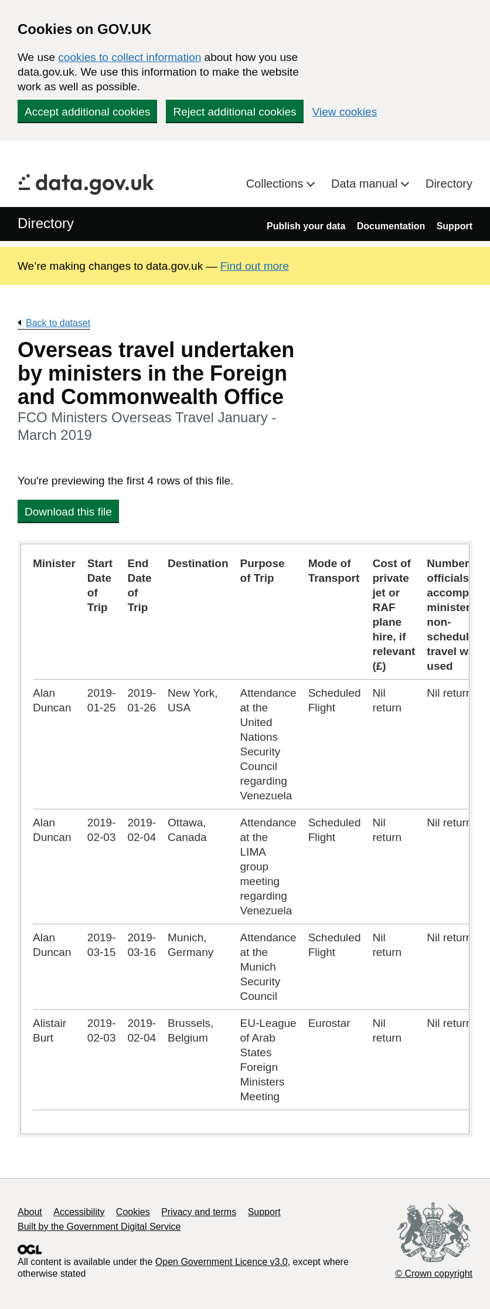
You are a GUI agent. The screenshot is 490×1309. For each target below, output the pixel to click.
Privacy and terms (198, 1212)
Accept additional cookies (87, 112)
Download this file (68, 512)
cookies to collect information (129, 57)
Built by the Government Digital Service (99, 1227)
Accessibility (78, 1212)
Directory (449, 183)
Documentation (391, 226)
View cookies (344, 111)
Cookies (133, 1212)
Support (454, 226)
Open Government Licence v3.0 (221, 1262)
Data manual (366, 183)
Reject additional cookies (234, 112)
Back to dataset (58, 323)
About (30, 1212)
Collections (276, 183)
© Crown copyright (433, 1274)
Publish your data (306, 226)
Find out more (254, 266)
